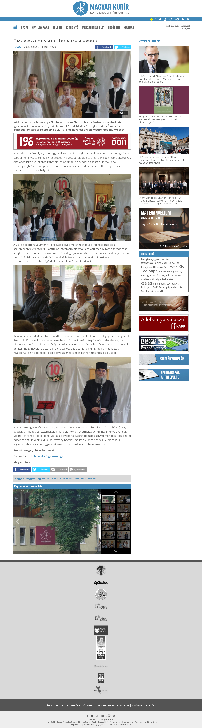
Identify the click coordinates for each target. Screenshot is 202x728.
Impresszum (76, 724)
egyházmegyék (160, 275)
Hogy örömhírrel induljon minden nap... (159, 217)
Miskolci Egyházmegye (49, 456)
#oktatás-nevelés (85, 478)
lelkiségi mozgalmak (170, 271)
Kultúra (129, 27)
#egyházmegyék (25, 478)
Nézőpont (114, 27)
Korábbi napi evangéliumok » (173, 246)
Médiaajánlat (89, 724)
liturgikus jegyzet (150, 259)
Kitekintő (72, 27)
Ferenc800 (159, 291)
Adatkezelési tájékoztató (120, 724)
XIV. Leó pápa (40, 27)
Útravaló (158, 267)
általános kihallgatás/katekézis (158, 279)
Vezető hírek (149, 41)
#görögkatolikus (47, 478)
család (146, 283)
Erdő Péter (159, 287)
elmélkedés (159, 283)
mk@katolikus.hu (126, 722)
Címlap (50, 705)
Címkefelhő (147, 254)
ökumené (170, 267)
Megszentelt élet (93, 27)
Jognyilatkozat (102, 724)
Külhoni (58, 27)
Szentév (176, 275)
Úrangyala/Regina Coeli (154, 263)
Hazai (24, 27)
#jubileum (66, 478)
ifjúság (145, 275)
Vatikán (166, 259)
